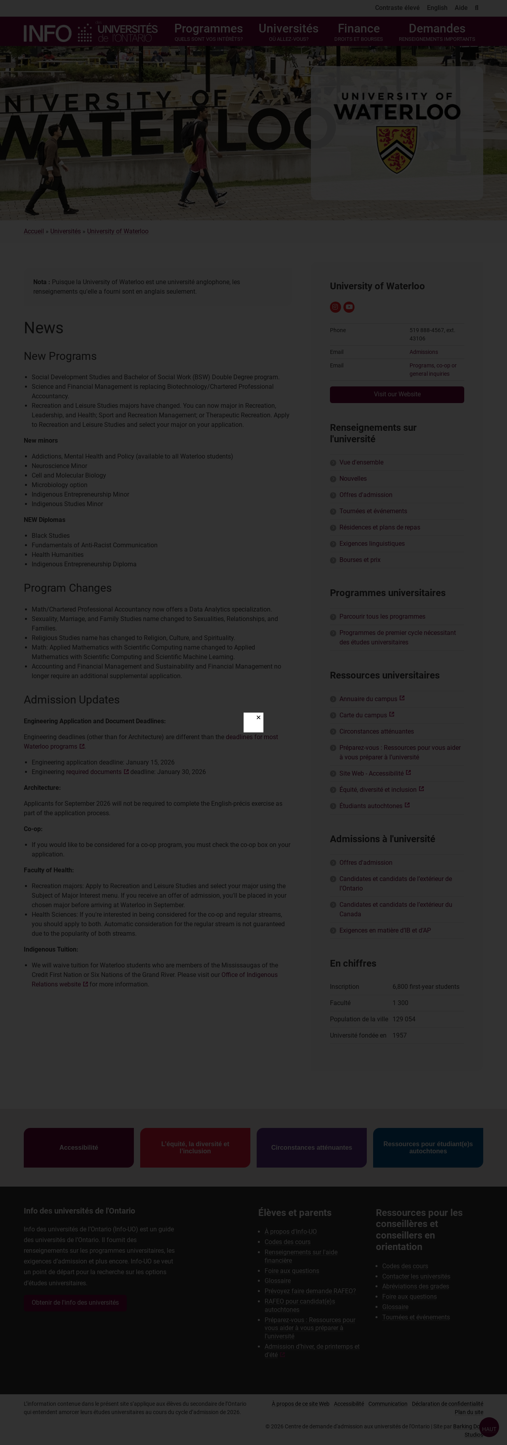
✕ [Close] (258, 717)
